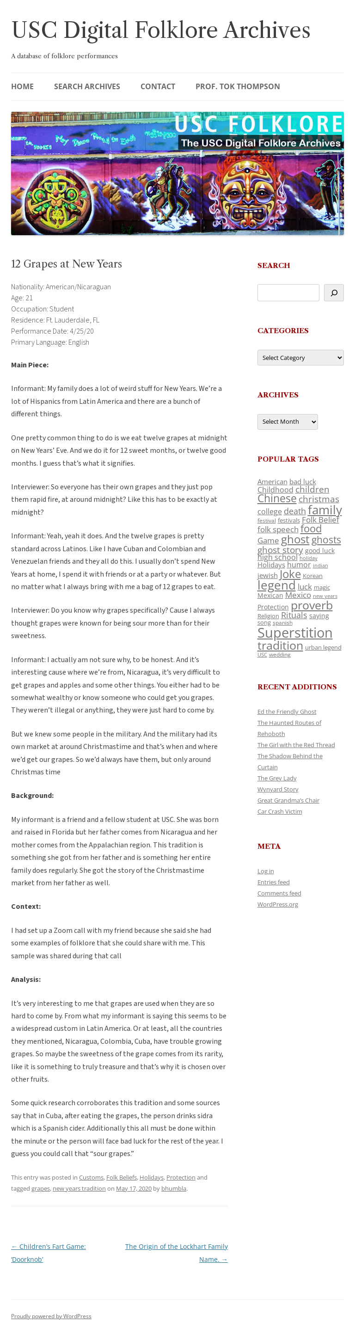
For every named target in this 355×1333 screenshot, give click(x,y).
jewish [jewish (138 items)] (267, 575)
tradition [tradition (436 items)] (280, 645)
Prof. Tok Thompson (238, 86)
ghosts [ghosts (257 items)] (326, 539)
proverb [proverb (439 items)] (312, 605)
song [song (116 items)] (264, 622)
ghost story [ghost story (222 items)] (280, 549)
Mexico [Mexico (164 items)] (298, 595)
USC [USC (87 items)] (262, 654)
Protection (181, 1177)
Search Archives (87, 86)
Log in (265, 871)
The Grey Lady (277, 778)
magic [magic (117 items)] (322, 587)
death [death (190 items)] (295, 511)
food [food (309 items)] (311, 528)
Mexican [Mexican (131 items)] (270, 595)
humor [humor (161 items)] (299, 565)
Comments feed (279, 893)
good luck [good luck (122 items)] (320, 550)
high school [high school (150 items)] (277, 557)
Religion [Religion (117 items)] (268, 616)
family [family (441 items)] (325, 509)
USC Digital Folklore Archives (161, 30)
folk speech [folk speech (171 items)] (278, 529)
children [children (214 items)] (312, 489)
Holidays (152, 1177)
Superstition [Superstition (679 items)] (295, 632)
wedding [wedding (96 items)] (280, 654)
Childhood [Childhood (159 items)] (275, 490)
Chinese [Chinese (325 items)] (277, 498)
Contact (158, 86)
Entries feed (273, 882)
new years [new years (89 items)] (325, 595)
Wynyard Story (278, 789)
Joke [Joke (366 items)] (290, 573)
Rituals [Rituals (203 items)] (294, 615)
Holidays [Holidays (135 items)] (271, 564)
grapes (40, 1188)
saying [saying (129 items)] (319, 615)
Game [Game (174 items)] (268, 540)
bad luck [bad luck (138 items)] (302, 481)
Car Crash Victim (279, 811)
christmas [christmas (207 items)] (319, 499)
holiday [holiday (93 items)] (309, 557)
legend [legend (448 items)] (276, 585)
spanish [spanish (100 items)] (283, 622)
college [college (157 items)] (269, 511)
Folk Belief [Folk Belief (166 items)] (320, 519)
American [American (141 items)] (272, 481)
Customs (91, 1177)
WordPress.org (277, 904)
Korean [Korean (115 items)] (313, 576)
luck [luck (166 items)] (305, 586)
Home (22, 86)
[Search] (334, 292)
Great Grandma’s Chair (288, 800)
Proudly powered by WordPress (51, 1316)
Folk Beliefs (121, 1177)
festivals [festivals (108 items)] (289, 520)
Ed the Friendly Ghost (287, 711)
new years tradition (79, 1188)
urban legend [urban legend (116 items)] (323, 647)
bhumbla (173, 1188)
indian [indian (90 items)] (320, 565)
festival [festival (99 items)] (266, 520)
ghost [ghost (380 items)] (295, 539)
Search (273, 265)
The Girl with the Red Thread (296, 745)
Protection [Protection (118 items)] (273, 607)
